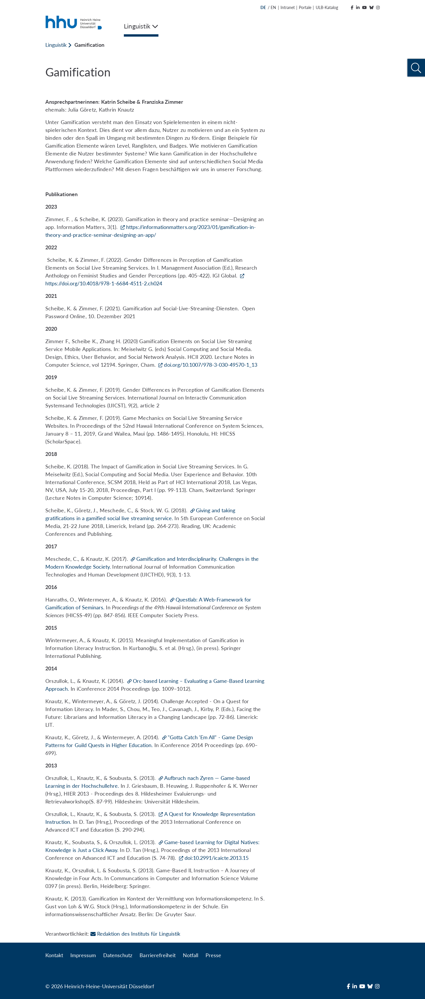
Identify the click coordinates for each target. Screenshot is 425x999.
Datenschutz (117, 955)
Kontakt (54, 955)
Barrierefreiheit (157, 955)
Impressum (83, 955)
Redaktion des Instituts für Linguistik (135, 933)
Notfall (190, 955)
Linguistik (56, 45)
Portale (305, 7)
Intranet (288, 7)
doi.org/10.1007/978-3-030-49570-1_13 (210, 364)
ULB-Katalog (327, 7)
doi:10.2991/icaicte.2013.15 (217, 858)
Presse (213, 955)
